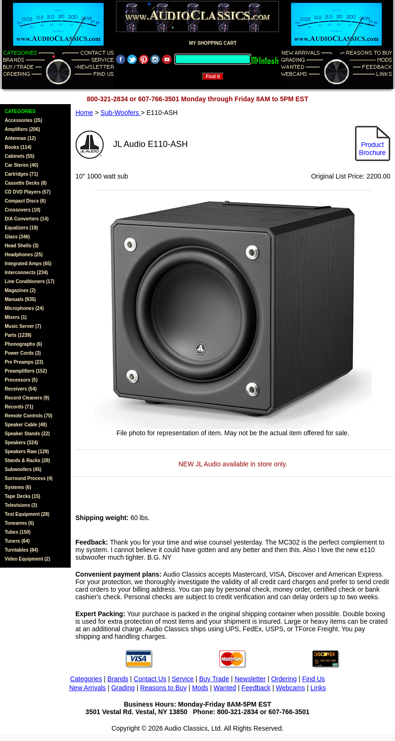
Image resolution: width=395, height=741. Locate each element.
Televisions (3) (21, 505)
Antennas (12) (20, 138)
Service (183, 679)
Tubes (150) (18, 532)
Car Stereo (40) (21, 165)
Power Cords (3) (23, 353)
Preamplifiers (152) (26, 371)
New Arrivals (87, 688)
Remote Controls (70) (28, 415)
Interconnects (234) (26, 272)
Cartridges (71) (21, 174)
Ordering (283, 679)
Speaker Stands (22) (27, 433)
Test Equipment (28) (27, 514)
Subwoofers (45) (23, 469)
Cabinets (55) (19, 156)
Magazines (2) (20, 290)
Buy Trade (214, 679)
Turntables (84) (21, 550)
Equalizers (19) (21, 227)
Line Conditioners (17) (30, 281)
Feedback (255, 688)
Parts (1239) (18, 335)
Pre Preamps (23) (24, 362)
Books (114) (18, 147)
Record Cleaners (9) (27, 397)
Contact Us (150, 679)
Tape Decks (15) (22, 496)
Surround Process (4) (29, 478)
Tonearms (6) (19, 523)
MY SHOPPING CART (213, 43)
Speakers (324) (21, 442)
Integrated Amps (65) (28, 263)
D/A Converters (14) (27, 218)
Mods (200, 688)
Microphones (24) (24, 308)
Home (84, 112)
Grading (123, 688)
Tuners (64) (17, 541)
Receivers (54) (21, 388)
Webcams (290, 688)
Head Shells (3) (22, 245)
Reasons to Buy (163, 688)
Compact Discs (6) (25, 201)
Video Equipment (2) (27, 559)
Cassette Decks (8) (26, 183)
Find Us (313, 679)
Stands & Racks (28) (27, 460)
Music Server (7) (23, 326)
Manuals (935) (20, 299)
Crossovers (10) (23, 209)
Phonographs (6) (23, 344)
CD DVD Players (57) (27, 192)
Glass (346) (17, 236)
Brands (117, 679)
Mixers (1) (16, 317)
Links (318, 688)
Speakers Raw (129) (27, 451)
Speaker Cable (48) (26, 424)
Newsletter (250, 679)
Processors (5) (21, 380)
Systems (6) (18, 487)
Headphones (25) (24, 254)
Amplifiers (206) (22, 129)
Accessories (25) (23, 120)
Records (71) (19, 406)
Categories (86, 679)
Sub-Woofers (120, 112)
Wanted (225, 688)
